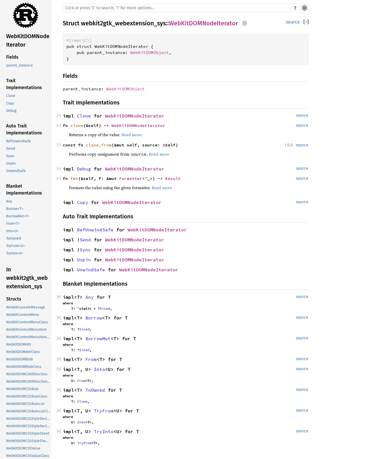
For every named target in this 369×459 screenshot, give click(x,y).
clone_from (98, 144)
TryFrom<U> (15, 246)
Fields (12, 57)
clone (76, 125)
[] (306, 22)
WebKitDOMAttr (18, 344)
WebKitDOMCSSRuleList (25, 404)
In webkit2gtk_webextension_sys (27, 278)
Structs (13, 299)
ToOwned (13, 238)
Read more (131, 134)
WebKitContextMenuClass (27, 322)
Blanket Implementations (24, 189)
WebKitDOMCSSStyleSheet (27, 433)
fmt (74, 178)
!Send (10, 148)
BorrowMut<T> (17, 216)
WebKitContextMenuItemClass (28, 337)
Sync (85, 250)
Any (9, 201)
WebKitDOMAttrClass (23, 352)
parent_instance (19, 65)
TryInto (104, 431)
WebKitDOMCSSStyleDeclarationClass (28, 426)
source (293, 22)
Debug (11, 111)
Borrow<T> (14, 209)
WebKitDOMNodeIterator (27, 40)
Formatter (130, 178)
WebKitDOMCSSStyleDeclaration (28, 419)
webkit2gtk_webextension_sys (123, 23)
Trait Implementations (24, 84)
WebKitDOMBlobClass (24, 367)
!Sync (10, 156)
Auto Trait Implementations (24, 129)
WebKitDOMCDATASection (26, 374)
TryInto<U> (14, 253)
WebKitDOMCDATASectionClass (28, 381)
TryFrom (104, 411)
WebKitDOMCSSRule (22, 389)
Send (85, 240)
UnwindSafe (16, 171)
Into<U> (12, 231)
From (91, 359)
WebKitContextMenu (22, 315)
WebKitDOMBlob (19, 359)
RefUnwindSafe (18, 141)
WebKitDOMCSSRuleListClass (28, 411)
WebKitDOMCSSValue (23, 448)
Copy (10, 103)
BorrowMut (98, 338)
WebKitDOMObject (149, 52)
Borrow (93, 318)
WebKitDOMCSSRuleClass (26, 396)
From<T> (13, 223)
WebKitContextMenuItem (26, 329)
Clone (10, 96)
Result (173, 178)
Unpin (11, 163)
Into (99, 369)
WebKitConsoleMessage (25, 307)
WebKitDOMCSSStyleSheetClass (28, 441)
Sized (105, 308)
